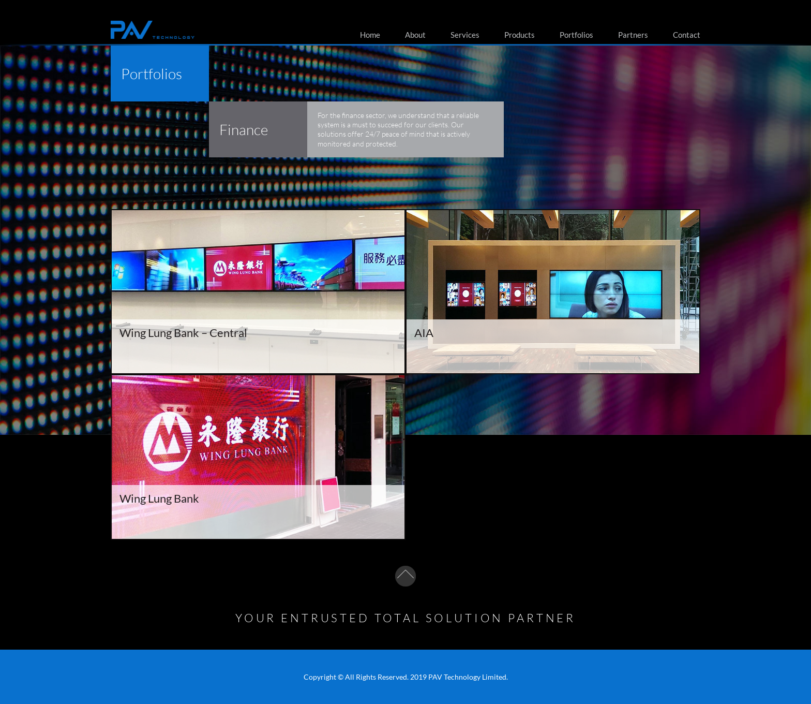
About (415, 34)
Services (464, 34)
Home (370, 34)
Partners (633, 34)
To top (405, 576)
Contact (686, 34)
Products (519, 34)
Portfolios (576, 34)
